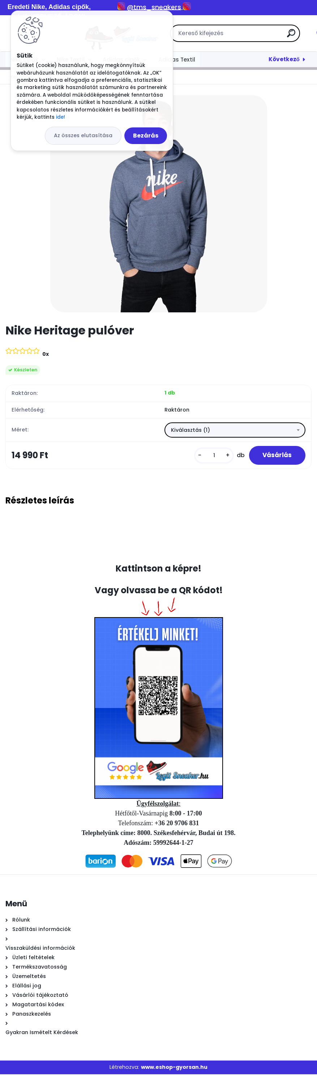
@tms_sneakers (154, 7)
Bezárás (145, 135)
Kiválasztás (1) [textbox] (190, 430)
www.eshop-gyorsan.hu (174, 1068)
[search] (253, 36)
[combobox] (234, 430)
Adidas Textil (176, 59)
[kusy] (212, 456)
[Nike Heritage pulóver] (158, 203)
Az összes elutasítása (83, 135)
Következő (284, 59)
